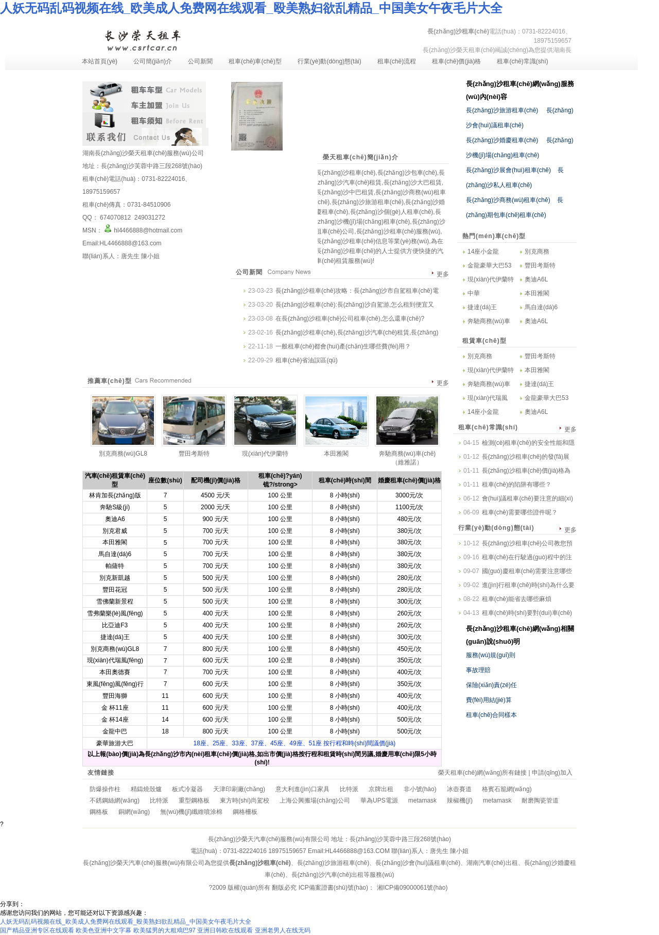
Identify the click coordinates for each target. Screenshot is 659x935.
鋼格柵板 (245, 811)
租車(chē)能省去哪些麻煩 (516, 599)
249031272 (148, 217)
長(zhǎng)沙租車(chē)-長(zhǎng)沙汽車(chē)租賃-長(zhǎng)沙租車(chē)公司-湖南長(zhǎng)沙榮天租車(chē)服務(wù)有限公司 (142, 39)
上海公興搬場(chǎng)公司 (315, 800)
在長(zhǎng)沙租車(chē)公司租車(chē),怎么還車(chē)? (349, 318)
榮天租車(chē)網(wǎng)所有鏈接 (482, 772)
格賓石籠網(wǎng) (507, 789)
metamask (422, 800)
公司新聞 (200, 61)
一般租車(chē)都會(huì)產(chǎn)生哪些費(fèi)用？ (343, 346)
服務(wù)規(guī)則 (490, 655)
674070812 (115, 217)
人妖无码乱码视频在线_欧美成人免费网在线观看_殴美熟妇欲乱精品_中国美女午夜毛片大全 (251, 8)
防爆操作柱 (105, 789)
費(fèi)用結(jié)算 (489, 700)
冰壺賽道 (459, 789)
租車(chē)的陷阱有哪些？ (516, 484)
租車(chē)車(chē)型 (255, 61)
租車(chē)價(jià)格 (456, 61)
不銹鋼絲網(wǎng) (115, 800)
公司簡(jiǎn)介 (152, 61)
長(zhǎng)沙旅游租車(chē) (502, 110)
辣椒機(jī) (460, 800)
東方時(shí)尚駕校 (244, 800)
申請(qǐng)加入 (552, 772)
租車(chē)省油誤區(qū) (306, 360)
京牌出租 (381, 789)
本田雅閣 (537, 293)
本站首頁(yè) (99, 61)
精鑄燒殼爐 (146, 789)
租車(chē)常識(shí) (522, 61)
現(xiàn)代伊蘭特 (490, 279)
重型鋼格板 (194, 800)
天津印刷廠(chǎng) (239, 789)
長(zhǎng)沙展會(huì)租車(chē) (508, 170)
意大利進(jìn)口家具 (302, 789)
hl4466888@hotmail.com (142, 230)
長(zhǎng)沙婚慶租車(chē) (502, 140)
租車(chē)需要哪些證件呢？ (520, 512)
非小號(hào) (420, 789)
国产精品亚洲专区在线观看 (37, 930)
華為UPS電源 (379, 800)
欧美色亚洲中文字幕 (103, 930)
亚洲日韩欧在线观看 (225, 930)
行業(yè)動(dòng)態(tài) (329, 61)
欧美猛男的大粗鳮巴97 (164, 930)
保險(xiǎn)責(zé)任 (491, 685)
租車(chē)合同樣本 (491, 715)
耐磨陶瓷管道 (540, 800)
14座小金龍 (483, 251)
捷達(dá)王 (482, 307)
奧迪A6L (536, 279)
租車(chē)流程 (396, 61)
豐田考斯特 (540, 265)
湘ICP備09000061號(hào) (412, 887)
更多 (443, 274)
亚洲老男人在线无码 (282, 930)
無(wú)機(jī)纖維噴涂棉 (191, 811)
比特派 (349, 789)
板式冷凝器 (187, 789)
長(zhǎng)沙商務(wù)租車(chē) (508, 200)
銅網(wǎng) (134, 811)
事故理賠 (478, 670)
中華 (473, 293)
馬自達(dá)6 (541, 307)
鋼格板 (99, 811)
